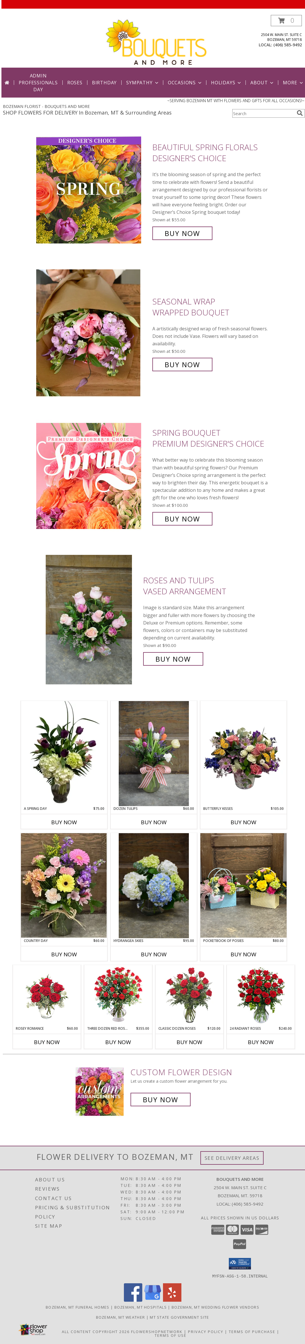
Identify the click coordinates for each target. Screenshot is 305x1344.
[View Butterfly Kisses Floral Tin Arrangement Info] (243, 753)
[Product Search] (263, 113)
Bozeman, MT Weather (120, 1317)
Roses (75, 82)
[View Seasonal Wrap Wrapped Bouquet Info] (92, 333)
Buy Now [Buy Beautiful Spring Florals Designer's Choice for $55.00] (182, 233)
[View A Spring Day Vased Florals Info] (64, 753)
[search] (299, 113)
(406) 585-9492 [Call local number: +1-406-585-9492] (287, 44)
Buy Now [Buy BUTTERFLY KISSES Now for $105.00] (243, 822)
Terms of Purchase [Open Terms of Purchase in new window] (252, 1331)
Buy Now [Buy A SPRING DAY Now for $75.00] (64, 822)
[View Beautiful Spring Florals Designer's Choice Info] (92, 190)
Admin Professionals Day (38, 83)
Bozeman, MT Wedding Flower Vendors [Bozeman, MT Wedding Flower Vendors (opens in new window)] (215, 1306)
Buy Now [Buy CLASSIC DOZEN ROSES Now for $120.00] (189, 1042)
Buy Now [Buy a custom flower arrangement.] (160, 1099)
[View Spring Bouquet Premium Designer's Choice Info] (92, 476)
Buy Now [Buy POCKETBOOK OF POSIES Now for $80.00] (243, 954)
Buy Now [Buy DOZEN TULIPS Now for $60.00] (154, 822)
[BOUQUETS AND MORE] (155, 41)
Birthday (104, 82)
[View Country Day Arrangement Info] (64, 885)
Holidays (226, 82)
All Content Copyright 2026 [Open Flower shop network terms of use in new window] (96, 1331)
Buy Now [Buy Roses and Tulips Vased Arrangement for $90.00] (173, 659)
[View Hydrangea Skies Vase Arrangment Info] (154, 885)
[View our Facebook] (133, 1300)
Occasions (185, 82)
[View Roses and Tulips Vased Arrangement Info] (93, 619)
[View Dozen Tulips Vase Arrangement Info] (154, 753)
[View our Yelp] (172, 1300)
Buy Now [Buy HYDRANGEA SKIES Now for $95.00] (154, 954)
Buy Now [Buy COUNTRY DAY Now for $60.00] (64, 954)
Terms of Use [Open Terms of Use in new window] (171, 1335)
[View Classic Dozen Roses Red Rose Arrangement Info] (190, 996)
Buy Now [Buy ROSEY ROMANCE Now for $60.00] (47, 1042)
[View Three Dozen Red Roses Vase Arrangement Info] (118, 995)
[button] (286, 20)
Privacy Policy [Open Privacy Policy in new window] (205, 1331)
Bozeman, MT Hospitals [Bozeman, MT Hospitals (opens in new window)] (140, 1306)
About (262, 82)
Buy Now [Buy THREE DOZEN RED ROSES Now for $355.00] (118, 1042)
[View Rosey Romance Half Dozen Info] (47, 995)
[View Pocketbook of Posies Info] (243, 885)
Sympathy (142, 82)
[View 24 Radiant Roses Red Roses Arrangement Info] (261, 996)
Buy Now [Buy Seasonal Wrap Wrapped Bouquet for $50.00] (182, 364)
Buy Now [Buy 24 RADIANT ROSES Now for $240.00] (261, 1042)
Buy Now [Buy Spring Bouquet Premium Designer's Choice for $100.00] (182, 518)
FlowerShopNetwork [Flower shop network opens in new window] (157, 1331)
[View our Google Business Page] (152, 1300)
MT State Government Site (179, 1317)
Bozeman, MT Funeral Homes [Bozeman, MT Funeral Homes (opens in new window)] (78, 1306)
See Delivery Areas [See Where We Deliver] (232, 1158)
